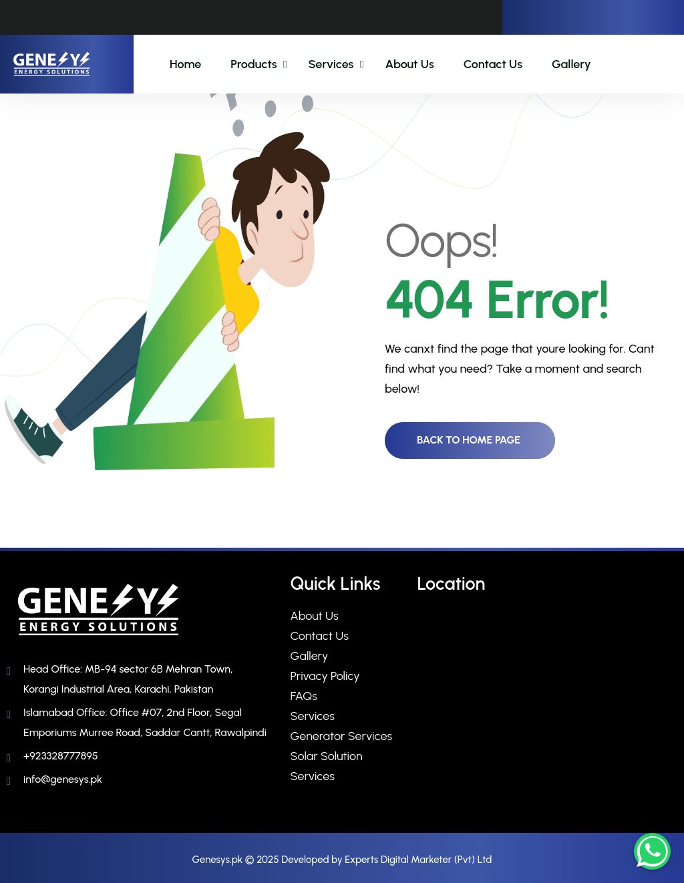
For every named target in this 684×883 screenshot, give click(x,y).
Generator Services (342, 736)
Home (185, 64)
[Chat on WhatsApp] (652, 851)
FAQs (304, 696)
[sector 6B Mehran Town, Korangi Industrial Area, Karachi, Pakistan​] (546, 706)
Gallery (571, 64)
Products (253, 64)
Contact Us (493, 64)
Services (330, 64)
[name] (51, 64)
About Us (409, 64)
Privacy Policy (325, 676)
